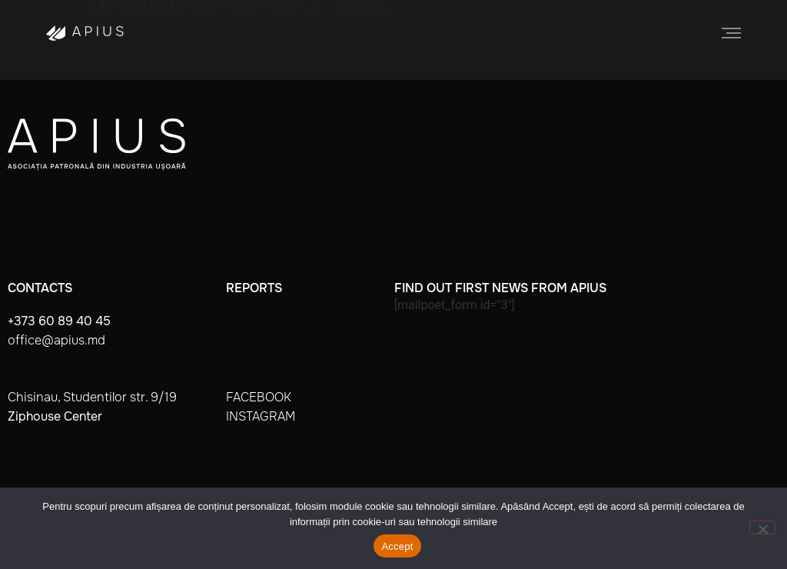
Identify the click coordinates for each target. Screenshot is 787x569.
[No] (762, 527)
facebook (258, 397)
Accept (397, 546)
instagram (260, 416)
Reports (254, 288)
